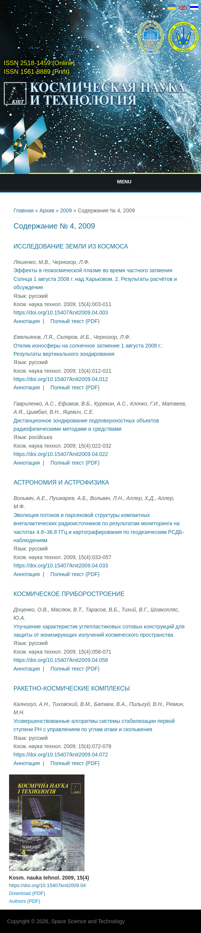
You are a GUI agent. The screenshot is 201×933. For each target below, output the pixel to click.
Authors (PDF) (24, 901)
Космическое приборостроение (69, 594)
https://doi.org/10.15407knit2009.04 (47, 885)
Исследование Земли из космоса (71, 246)
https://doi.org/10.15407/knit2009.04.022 (61, 454)
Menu (124, 181)
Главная (24, 210)
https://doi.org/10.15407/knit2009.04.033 (61, 566)
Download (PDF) (27, 893)
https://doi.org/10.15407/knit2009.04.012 (61, 379)
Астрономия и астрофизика (61, 482)
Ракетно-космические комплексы (72, 688)
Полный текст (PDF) (75, 321)
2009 (66, 210)
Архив (47, 210)
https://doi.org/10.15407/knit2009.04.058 (61, 660)
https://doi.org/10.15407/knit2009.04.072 (61, 755)
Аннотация (27, 321)
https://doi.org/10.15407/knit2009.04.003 (61, 312)
